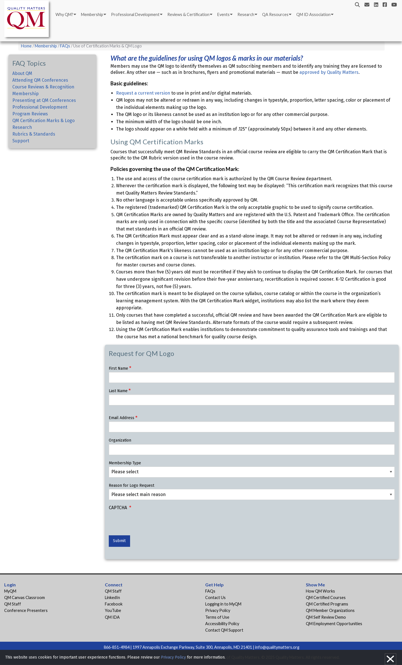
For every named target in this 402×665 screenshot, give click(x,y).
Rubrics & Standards (33, 134)
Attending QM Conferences (40, 80)
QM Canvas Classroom (24, 597)
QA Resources (275, 14)
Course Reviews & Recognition (43, 87)
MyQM (10, 591)
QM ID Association (313, 14)
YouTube (113, 610)
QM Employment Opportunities (334, 623)
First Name (118, 368)
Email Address (121, 417)
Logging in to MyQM (223, 604)
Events (223, 14)
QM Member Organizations (330, 610)
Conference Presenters (26, 610)
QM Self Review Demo (326, 617)
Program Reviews (30, 113)
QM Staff (12, 604)
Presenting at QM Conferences (44, 100)
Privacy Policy (217, 610)
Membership (92, 14)
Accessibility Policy (222, 623)
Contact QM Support (224, 630)
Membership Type (125, 463)
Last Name (118, 391)
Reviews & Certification (188, 14)
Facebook (114, 604)
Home (26, 46)
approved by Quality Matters (329, 72)
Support (20, 140)
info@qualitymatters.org (277, 647)
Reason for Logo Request (131, 485)
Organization (120, 440)
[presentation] (151, 524)
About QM (22, 73)
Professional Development (135, 14)
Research (245, 14)
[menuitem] (65, 14)
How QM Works (320, 591)
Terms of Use (217, 617)
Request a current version (143, 93)
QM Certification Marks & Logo (43, 120)
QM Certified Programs (327, 604)
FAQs (65, 46)
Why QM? (64, 14)
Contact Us (215, 597)
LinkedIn (112, 597)
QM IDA (112, 617)
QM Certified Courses (326, 597)
